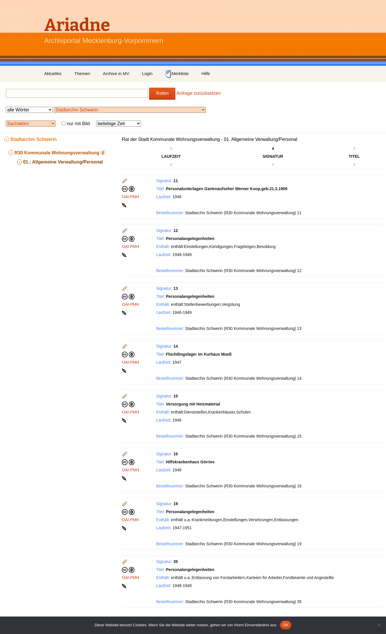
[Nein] (379, 625)
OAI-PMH (130, 196)
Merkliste (177, 74)
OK (285, 625)
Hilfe (205, 73)
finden (162, 93)
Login (147, 73)
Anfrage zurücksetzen (199, 93)
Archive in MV (116, 73)
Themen (82, 73)
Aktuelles (53, 73)
